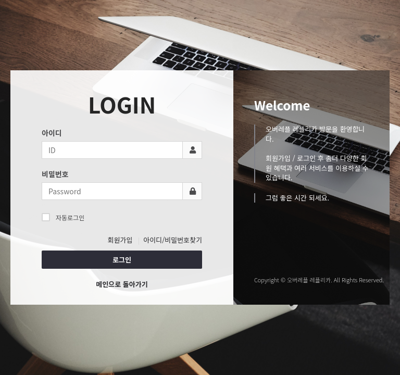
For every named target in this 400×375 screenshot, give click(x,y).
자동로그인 (63, 217)
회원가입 (120, 240)
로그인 (122, 260)
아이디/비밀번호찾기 (172, 240)
